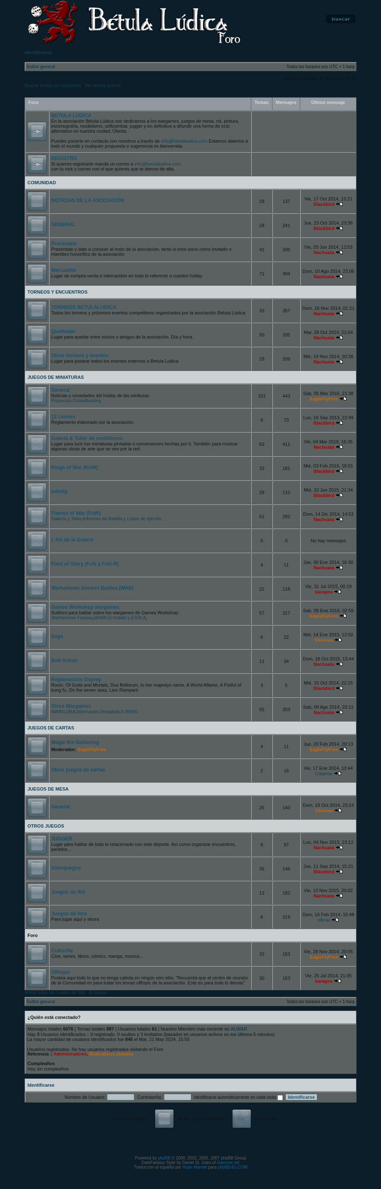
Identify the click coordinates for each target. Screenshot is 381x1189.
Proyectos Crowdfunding (76, 400)
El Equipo (98, 992)
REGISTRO (64, 158)
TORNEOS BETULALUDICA (83, 307)
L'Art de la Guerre (72, 540)
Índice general (41, 66)
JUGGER (61, 839)
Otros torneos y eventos (80, 355)
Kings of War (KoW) (74, 467)
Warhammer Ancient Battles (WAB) (92, 588)
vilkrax (323, 919)
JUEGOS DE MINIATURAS (55, 377)
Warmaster (88, 711)
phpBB (164, 1158)
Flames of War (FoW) (76, 513)
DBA (71, 711)
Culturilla (62, 951)
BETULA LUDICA (71, 116)
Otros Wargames (71, 706)
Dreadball (109, 711)
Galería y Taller (66, 518)
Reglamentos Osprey (76, 679)
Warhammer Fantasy (72, 617)
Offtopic (60, 972)
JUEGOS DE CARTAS (50, 727)
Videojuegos (66, 868)
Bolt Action (64, 660)
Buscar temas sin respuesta (53, 85)
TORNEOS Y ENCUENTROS (57, 291)
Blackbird (324, 204)
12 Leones (63, 417)
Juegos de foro (69, 914)
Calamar (324, 773)
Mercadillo (63, 270)
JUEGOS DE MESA (48, 788)
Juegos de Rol (68, 892)
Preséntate (64, 244)
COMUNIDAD (41, 182)
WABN (58, 711)
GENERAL (63, 224)
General (60, 390)
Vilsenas (324, 640)
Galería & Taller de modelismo (86, 438)
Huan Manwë (195, 1167)
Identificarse (40, 1085)
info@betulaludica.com (184, 140)
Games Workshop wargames (85, 607)
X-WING (129, 711)
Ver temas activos (103, 85)
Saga (57, 636)
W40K (101, 617)
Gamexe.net (228, 1162)
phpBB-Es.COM (232, 1167)
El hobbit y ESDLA (127, 617)
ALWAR (238, 1028)
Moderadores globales (111, 1054)
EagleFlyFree (324, 398)
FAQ (302, 19)
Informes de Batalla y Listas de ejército (122, 518)
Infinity (59, 491)
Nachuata (324, 252)
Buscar (341, 19)
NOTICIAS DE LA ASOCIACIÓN (87, 200)
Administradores (70, 1054)
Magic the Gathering (75, 742)
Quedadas (63, 331)
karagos (324, 591)
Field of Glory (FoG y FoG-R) (85, 564)
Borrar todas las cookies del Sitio (55, 992)
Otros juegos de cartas (78, 770)
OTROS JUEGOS (45, 825)
